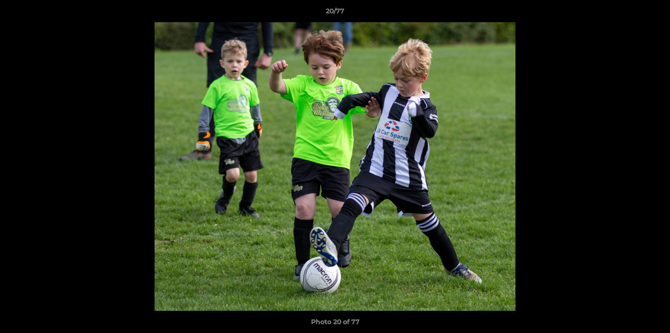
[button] (653, 13)
